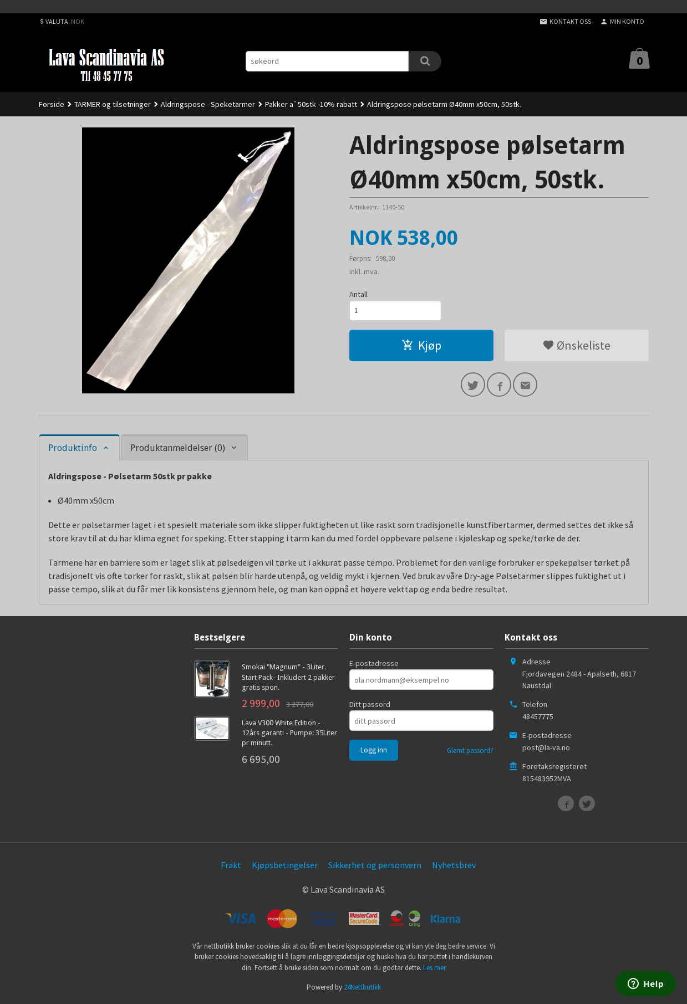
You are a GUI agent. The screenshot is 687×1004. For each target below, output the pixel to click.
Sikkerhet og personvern (374, 864)
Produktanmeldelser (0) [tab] (177, 448)
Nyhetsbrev (454, 864)
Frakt (231, 864)
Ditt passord (369, 704)
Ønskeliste (576, 345)
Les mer (434, 967)
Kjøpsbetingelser (285, 864)
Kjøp (421, 345)
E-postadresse (374, 663)
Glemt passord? (470, 750)
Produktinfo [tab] (72, 448)
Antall (358, 294)
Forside (51, 104)
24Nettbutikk (362, 987)
